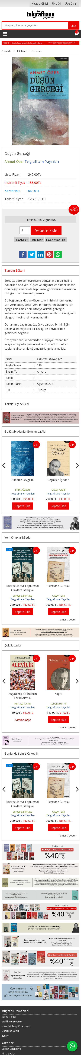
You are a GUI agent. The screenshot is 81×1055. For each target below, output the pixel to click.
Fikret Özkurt (22, 489)
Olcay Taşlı (58, 595)
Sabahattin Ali (58, 703)
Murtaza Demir (22, 703)
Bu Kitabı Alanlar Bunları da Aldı (25, 431)
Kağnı (58, 694)
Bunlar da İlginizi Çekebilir (22, 753)
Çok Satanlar (13, 645)
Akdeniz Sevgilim (23, 480)
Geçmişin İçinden (58, 480)
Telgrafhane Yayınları (23, 493)
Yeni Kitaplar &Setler (18, 537)
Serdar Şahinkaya (22, 595)
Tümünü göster (67, 619)
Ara (73, 26)
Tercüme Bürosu (58, 586)
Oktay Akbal (58, 489)
